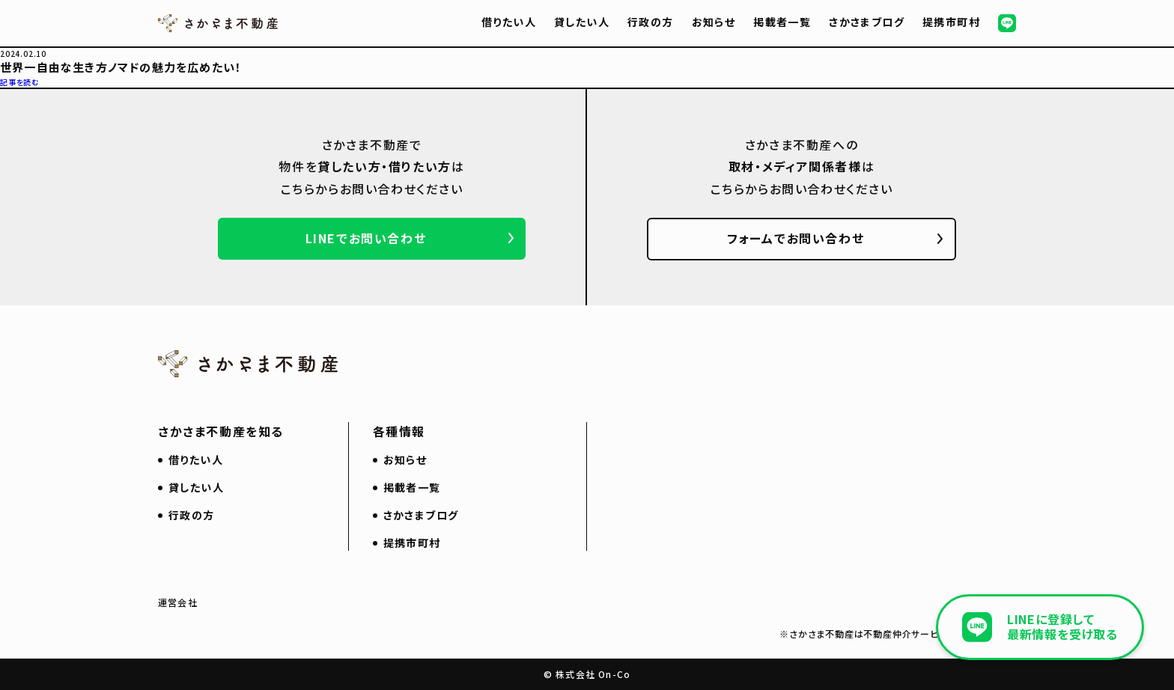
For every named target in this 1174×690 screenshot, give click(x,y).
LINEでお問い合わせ (366, 238)
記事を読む (20, 82)
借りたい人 (508, 21)
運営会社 (178, 602)
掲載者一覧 (782, 21)
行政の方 (650, 21)
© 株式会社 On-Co (587, 674)
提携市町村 (951, 21)
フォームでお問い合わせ (796, 238)
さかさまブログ (866, 21)
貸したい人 (581, 21)
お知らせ (714, 21)
